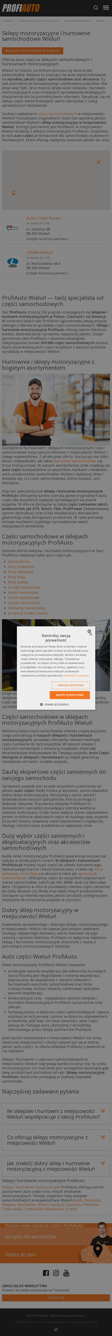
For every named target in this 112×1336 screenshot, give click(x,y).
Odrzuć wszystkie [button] (71, 685)
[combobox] (89, 631)
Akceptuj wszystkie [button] (70, 695)
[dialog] (56, 668)
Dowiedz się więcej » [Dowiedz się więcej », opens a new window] (77, 675)
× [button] (90, 634)
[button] (56, 704)
